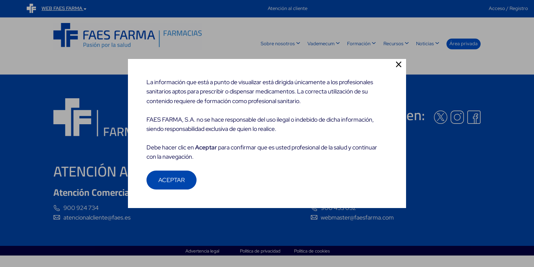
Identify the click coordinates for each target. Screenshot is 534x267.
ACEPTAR (171, 180)
